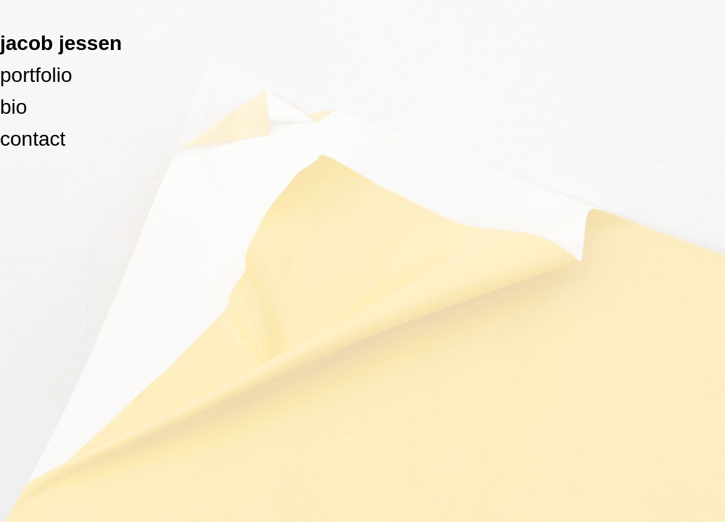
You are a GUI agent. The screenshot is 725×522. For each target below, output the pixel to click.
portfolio (36, 75)
